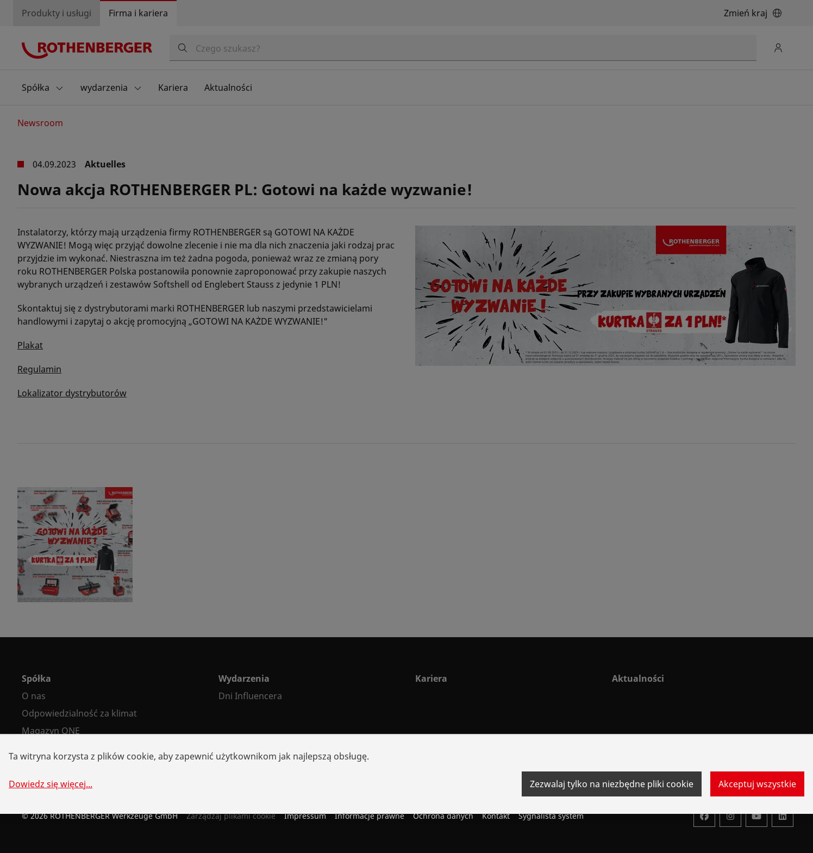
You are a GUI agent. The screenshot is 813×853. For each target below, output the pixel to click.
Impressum (305, 816)
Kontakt (496, 816)
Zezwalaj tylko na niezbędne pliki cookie (611, 784)
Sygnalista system (551, 816)
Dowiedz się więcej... (50, 784)
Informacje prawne (369, 816)
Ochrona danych (443, 816)
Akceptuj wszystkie (757, 784)
